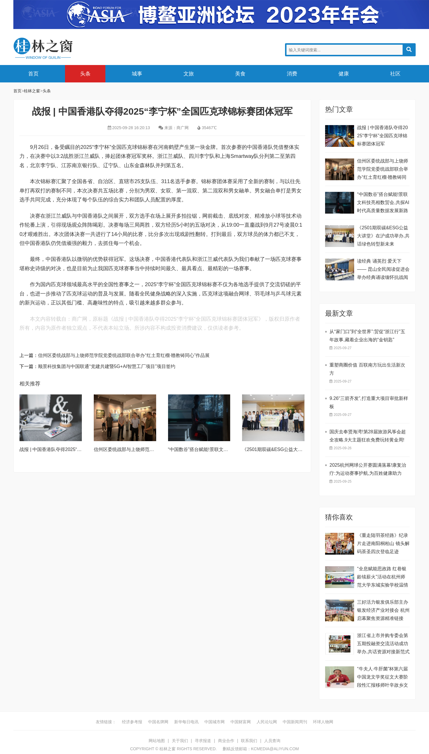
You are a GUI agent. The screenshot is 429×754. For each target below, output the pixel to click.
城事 (137, 74)
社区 (395, 74)
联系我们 (249, 740)
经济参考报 (132, 721)
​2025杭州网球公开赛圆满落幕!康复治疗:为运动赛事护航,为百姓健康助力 (367, 469)
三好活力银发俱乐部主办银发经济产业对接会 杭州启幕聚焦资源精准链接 (383, 610)
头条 (85, 74)
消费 (292, 74)
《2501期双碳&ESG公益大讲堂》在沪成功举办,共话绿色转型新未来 (383, 235)
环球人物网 (323, 721)
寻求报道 (203, 740)
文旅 (188, 74)
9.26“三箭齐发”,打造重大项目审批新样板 (368, 402)
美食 (240, 74)
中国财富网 (240, 721)
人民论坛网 (267, 721)
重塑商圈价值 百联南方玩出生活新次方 (367, 369)
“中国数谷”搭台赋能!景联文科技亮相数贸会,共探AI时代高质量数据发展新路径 (383, 203)
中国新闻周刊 (295, 721)
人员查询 (272, 740)
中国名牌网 (158, 721)
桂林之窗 (56, 48)
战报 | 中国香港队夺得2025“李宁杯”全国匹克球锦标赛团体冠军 (382, 135)
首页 (33, 74)
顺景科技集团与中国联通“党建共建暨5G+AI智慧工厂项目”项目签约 (106, 366)
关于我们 (180, 740)
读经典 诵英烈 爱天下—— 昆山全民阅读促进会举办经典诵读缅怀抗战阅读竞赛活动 (383, 270)
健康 (343, 74)
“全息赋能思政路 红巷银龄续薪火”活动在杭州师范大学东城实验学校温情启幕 (382, 577)
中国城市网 (214, 721)
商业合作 (226, 740)
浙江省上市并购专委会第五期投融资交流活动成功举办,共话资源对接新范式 (383, 643)
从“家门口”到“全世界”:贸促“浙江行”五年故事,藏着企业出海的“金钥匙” (367, 335)
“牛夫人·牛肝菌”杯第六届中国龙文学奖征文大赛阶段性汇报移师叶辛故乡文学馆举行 (382, 677)
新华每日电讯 (186, 721)
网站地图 (157, 740)
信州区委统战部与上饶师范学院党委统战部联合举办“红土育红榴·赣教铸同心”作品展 (124, 355)
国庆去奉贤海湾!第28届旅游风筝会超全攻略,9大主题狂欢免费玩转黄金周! (367, 435)
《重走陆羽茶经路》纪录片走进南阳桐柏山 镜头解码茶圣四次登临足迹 (383, 543)
